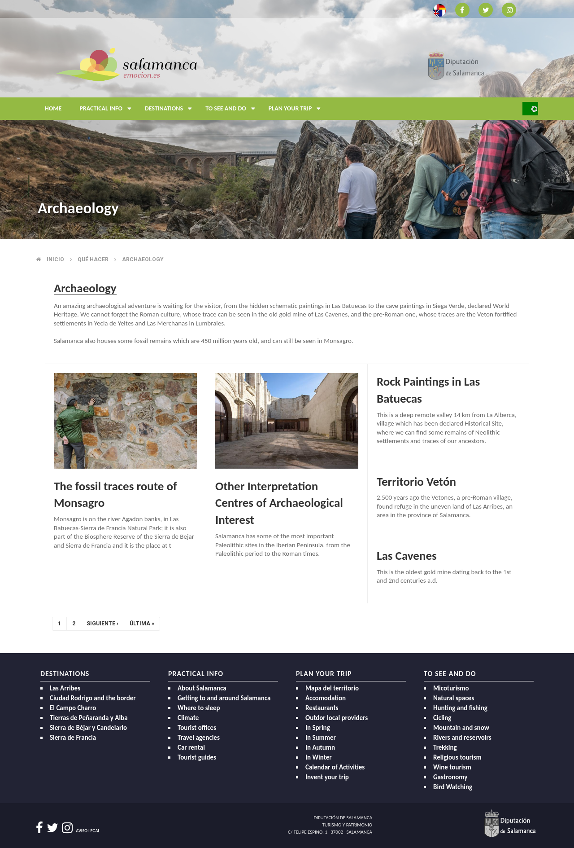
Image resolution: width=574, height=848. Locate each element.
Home (53, 108)
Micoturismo (451, 688)
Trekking (445, 747)
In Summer (320, 738)
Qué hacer (93, 259)
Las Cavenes (407, 555)
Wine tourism (452, 767)
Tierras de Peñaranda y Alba (89, 718)
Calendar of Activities (335, 767)
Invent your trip (327, 777)
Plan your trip (297, 108)
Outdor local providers (336, 718)
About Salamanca (202, 688)
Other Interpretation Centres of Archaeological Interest (279, 503)
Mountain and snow (461, 728)
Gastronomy (450, 777)
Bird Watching (452, 787)
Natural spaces (453, 698)
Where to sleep (199, 708)
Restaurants (322, 708)
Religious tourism (457, 757)
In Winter (318, 757)
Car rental (191, 747)
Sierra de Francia (73, 738)
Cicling (442, 718)
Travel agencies (199, 738)
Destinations (170, 108)
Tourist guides (197, 757)
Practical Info (107, 108)
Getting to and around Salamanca (224, 698)
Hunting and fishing (460, 708)
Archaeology (143, 259)
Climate (188, 718)
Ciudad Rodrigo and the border (93, 698)
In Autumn (320, 747)
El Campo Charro (73, 708)
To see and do (232, 108)
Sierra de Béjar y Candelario (88, 728)
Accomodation (325, 698)
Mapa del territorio (332, 688)
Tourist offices (197, 728)
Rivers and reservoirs (462, 738)
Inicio (55, 259)
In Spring (317, 728)
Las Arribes (65, 688)
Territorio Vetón (416, 481)
